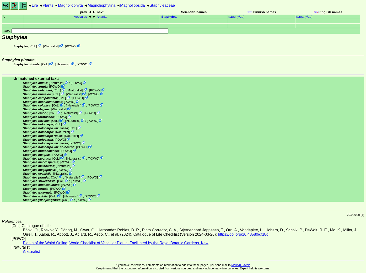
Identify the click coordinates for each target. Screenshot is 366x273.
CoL (33, 46)
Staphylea (169, 16)
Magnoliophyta (70, 5)
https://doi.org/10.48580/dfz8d (243, 234)
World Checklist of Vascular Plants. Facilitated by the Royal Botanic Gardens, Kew (138, 243)
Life (35, 5)
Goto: (85, 31)
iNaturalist (51, 46)
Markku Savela (240, 265)
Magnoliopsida (132, 5)
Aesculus (80, 16)
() (236, 16)
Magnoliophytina (102, 5)
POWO (71, 46)
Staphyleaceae (162, 5)
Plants (48, 5)
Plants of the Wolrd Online (45, 243)
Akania (102, 16)
